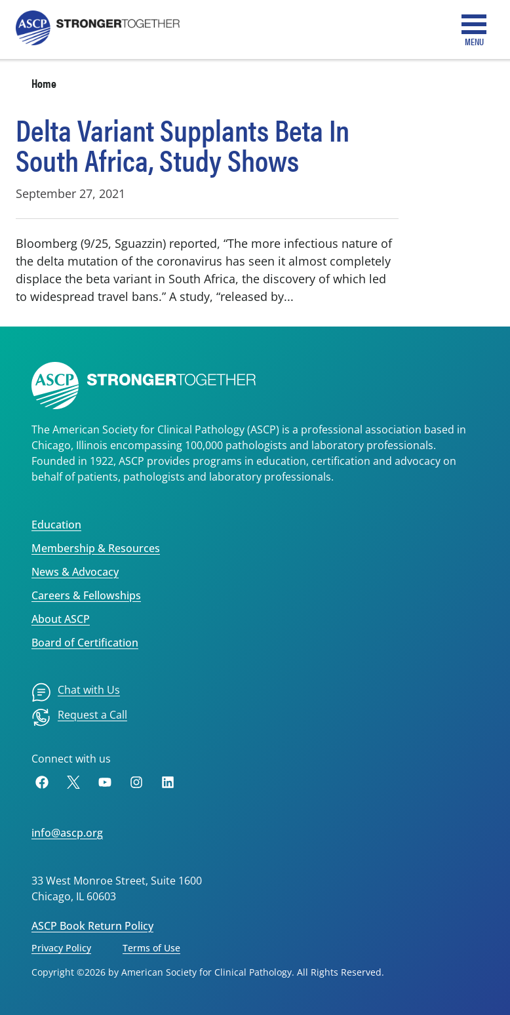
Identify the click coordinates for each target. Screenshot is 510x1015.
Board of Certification (84, 642)
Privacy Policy (61, 948)
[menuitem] (75, 692)
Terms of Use (151, 948)
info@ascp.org (67, 833)
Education (56, 524)
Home (43, 83)
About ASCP (60, 619)
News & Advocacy (75, 572)
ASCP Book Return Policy (92, 926)
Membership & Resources (95, 548)
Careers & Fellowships (86, 595)
